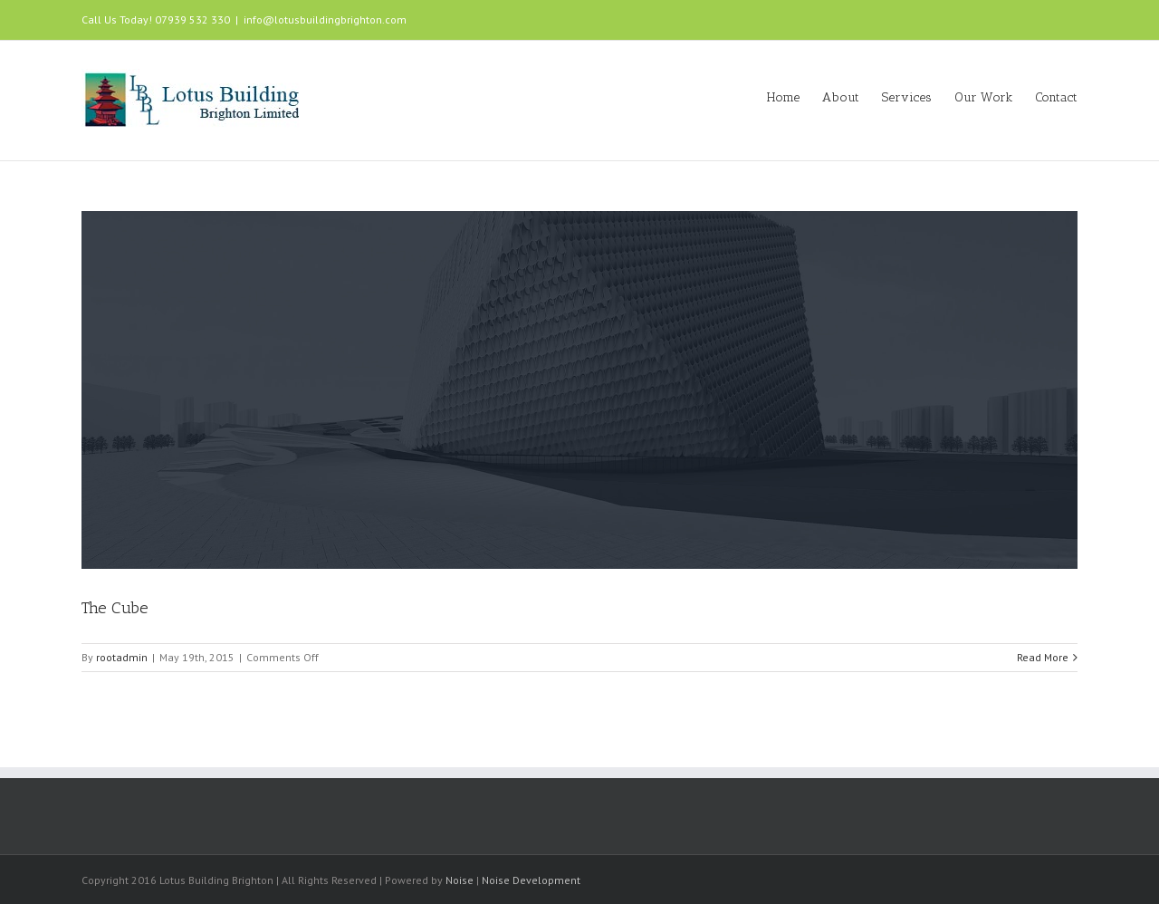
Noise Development (531, 880)
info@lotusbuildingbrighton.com (325, 19)
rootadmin (122, 657)
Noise (459, 880)
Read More (1042, 657)
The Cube (114, 608)
